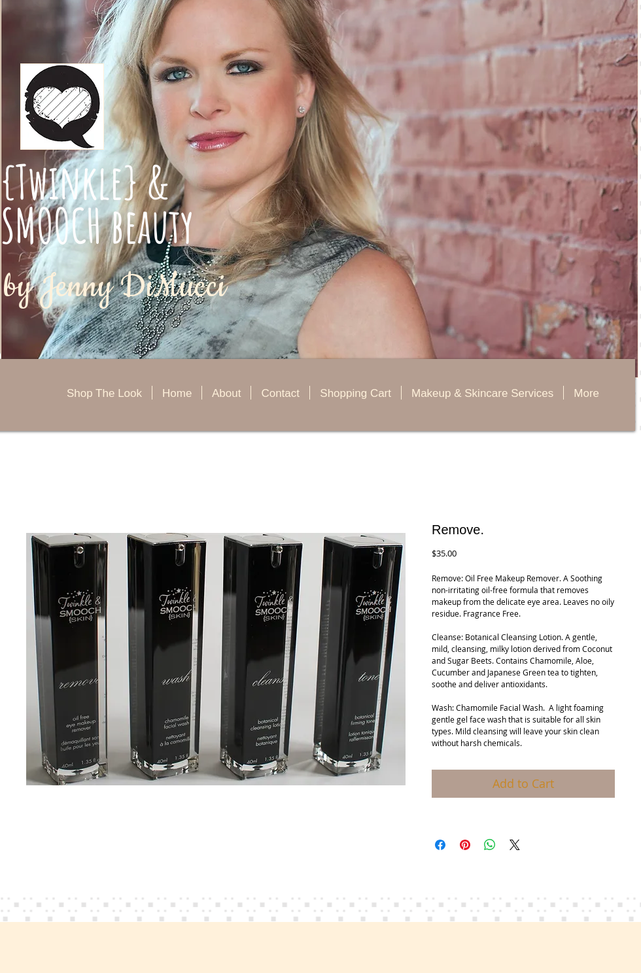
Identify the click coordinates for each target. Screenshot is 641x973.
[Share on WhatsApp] (490, 845)
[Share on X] (515, 845)
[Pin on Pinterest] (465, 845)
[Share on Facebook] (440, 845)
